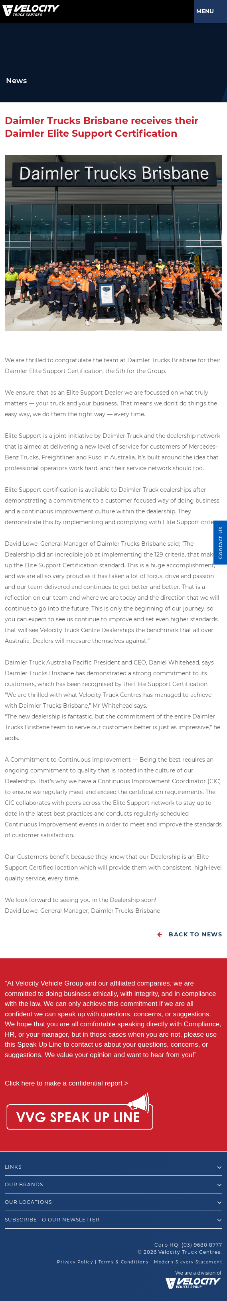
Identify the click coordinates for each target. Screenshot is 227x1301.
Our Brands (113, 1185)
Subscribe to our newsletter (113, 1220)
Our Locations (113, 1202)
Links (113, 1167)
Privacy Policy (75, 1262)
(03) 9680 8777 (202, 1245)
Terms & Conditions (124, 1262)
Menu (206, 11)
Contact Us (220, 542)
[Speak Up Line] (79, 1113)
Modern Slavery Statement (188, 1262)
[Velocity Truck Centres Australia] (30, 7)
